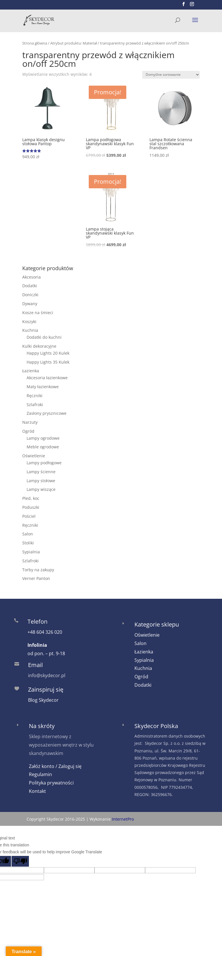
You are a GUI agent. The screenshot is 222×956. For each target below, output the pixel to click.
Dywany (29, 303)
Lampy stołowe (41, 480)
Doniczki (30, 294)
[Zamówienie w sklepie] (171, 75)
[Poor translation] (20, 861)
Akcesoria (31, 277)
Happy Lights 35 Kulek (48, 362)
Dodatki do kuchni (44, 337)
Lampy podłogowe (44, 462)
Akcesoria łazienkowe (47, 377)
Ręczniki (34, 395)
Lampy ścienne (41, 471)
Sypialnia (31, 552)
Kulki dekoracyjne (39, 346)
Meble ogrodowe (43, 447)
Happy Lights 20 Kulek (48, 353)
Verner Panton (36, 578)
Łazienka (30, 370)
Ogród (28, 431)
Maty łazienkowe (43, 386)
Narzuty (30, 422)
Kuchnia (30, 330)
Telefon (37, 621)
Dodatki (29, 285)
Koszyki (29, 321)
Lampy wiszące (41, 489)
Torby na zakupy (38, 569)
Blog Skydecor (43, 700)
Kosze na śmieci (37, 312)
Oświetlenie (33, 455)
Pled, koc (30, 498)
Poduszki (30, 507)
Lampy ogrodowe (43, 438)
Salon (27, 534)
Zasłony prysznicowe (46, 413)
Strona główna (34, 43)
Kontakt (37, 791)
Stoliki (28, 543)
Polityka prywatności (51, 783)
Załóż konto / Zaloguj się (55, 766)
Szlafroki (35, 404)
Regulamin (40, 774)
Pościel (29, 516)
